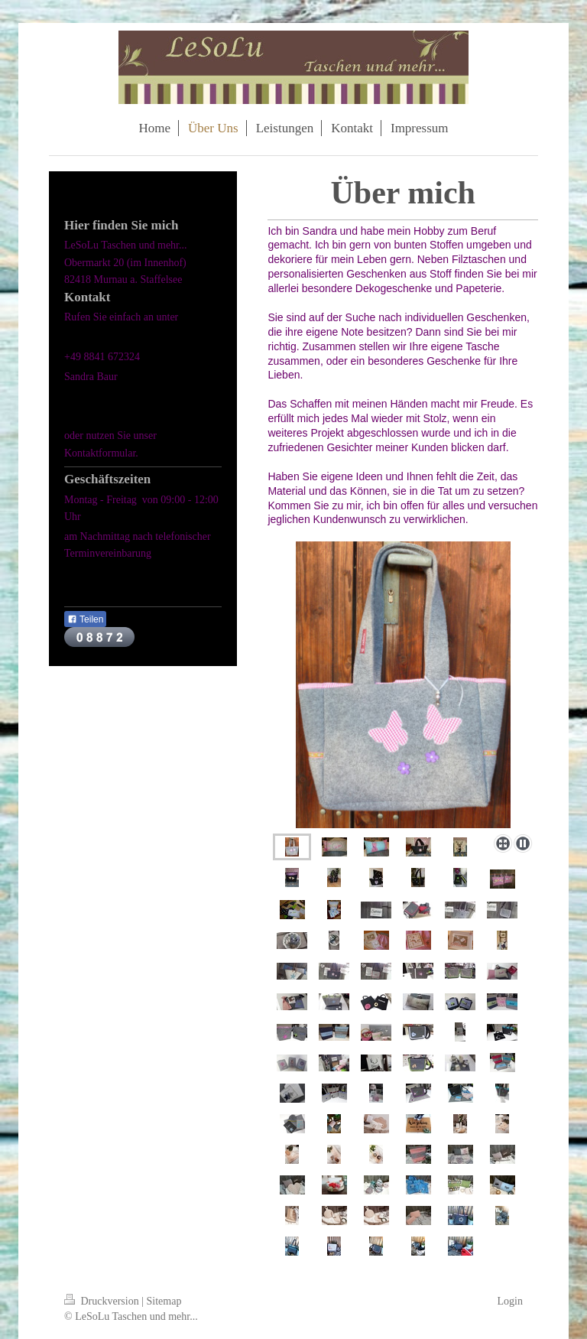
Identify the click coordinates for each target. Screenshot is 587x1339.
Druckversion (102, 1301)
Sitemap (164, 1301)
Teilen (85, 619)
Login (510, 1301)
